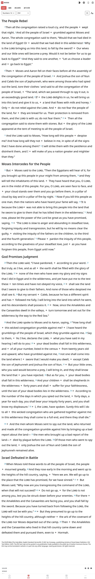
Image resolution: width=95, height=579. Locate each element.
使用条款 (4, 571)
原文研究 (18, 8)
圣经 (3, 8)
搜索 (9, 8)
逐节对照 (27, 8)
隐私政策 (4, 568)
